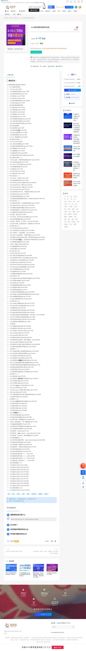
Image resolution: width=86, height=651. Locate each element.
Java (20, 18)
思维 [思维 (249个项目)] (78, 211)
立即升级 (47, 647)
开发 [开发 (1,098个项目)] (70, 211)
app (19, 433)
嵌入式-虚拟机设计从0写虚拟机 (76, 183)
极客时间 (47, 11)
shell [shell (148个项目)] (78, 201)
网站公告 (68, 1)
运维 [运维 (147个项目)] (78, 221)
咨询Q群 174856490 (39, 2)
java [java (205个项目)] (75, 198)
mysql (16, 385)
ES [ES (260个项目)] (64, 198)
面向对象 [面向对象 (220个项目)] (66, 224)
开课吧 (75, 11)
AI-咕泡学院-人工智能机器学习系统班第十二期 (76, 166)
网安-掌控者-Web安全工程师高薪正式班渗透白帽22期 (76, 127)
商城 (15, 412)
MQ (17, 401)
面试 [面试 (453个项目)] (70, 224)
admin (12, 541)
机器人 (20, 239)
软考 (14, 14)
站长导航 (47, 641)
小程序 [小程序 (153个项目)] (65, 211)
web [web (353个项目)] (76, 203)
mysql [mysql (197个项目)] (65, 201)
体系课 (30, 11)
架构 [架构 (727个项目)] (75, 216)
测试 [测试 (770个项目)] (65, 219)
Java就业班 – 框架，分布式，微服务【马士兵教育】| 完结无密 (45, 552)
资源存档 (79, 1)
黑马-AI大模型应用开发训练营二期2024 (11, 573)
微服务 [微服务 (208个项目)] (74, 211)
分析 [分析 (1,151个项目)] (65, 209)
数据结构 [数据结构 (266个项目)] (70, 216)
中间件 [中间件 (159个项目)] (65, 206)
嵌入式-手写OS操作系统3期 (76, 148)
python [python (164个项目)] (70, 201)
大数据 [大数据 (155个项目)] (73, 209)
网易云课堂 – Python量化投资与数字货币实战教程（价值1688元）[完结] (38, 575)
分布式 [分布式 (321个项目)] (75, 206)
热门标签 (71, 1)
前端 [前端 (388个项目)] (69, 209)
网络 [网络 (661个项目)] (69, 221)
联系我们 (82, 1)
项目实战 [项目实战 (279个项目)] (66, 226)
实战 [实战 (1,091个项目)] (77, 209)
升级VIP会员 (36, 52)
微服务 (20, 360)
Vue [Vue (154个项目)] (72, 203)
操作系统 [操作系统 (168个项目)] (69, 214)
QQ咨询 (72, 103)
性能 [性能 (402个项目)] (65, 214)
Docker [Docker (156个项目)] (75, 196)
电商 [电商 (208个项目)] (76, 219)
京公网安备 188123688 (71, 639)
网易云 (69, 11)
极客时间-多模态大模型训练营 (76, 175)
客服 (83, 477)
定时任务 (20, 378)
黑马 (59, 11)
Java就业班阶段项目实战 (18, 501)
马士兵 (42, 11)
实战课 (36, 11)
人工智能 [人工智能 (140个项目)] (70, 206)
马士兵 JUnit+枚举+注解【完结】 (14, 551)
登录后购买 (72, 90)
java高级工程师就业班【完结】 (52, 573)
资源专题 (75, 1)
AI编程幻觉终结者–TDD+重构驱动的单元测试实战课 (76, 139)
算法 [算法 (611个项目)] (65, 221)
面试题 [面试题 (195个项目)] (74, 224)
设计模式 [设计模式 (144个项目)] (73, 221)
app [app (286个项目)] (71, 196)
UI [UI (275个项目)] (69, 203)
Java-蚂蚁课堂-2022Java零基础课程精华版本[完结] (24, 574)
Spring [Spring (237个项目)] (65, 203)
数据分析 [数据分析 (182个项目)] (75, 214)
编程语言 (13, 11)
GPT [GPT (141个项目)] (71, 198)
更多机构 (7, 14)
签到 (83, 472)
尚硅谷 (54, 11)
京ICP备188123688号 (59, 639)
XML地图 (40, 641)
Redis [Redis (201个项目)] (74, 201)
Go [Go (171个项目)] (67, 198)
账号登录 (57, 647)
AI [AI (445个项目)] (64, 196)
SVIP (83, 465)
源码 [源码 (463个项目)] (72, 219)
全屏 (83, 482)
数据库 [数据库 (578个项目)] (65, 216)
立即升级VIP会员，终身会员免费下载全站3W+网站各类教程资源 (49, 48)
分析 (18, 130)
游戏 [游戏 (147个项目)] (69, 219)
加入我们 (43, 614)
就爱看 (11, 18)
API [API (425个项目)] (68, 196)
